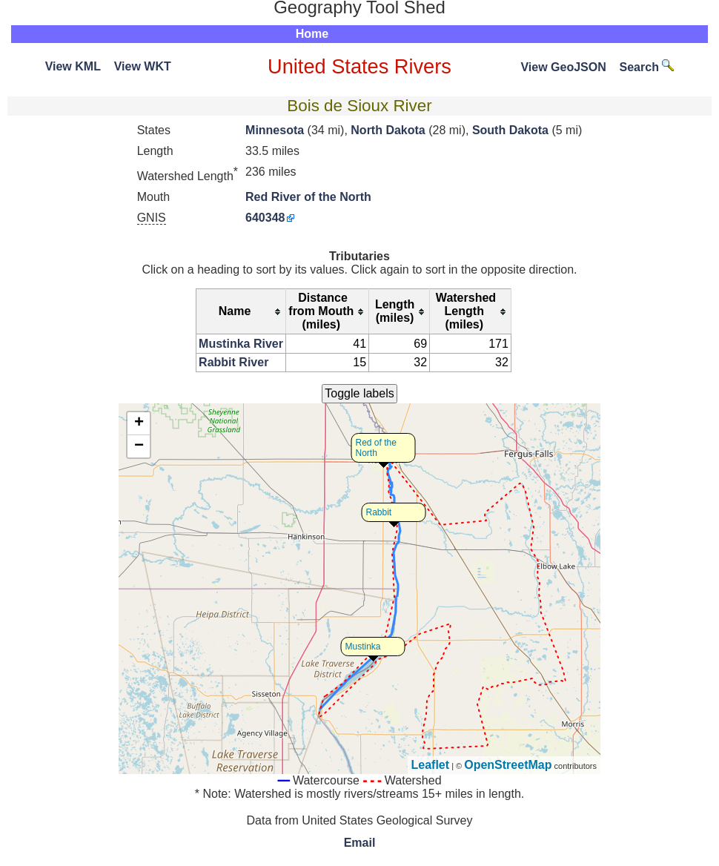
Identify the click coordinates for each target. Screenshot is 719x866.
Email (360, 842)
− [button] (139, 446)
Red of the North (376, 447)
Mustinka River (241, 343)
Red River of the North (308, 197)
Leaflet (430, 764)
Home (312, 33)
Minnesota (274, 130)
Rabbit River (233, 362)
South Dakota (510, 130)
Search (647, 67)
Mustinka (363, 646)
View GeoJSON (563, 67)
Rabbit (379, 512)
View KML (73, 66)
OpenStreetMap (507, 764)
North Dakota (388, 130)
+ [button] (139, 423)
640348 (265, 217)
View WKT (142, 66)
